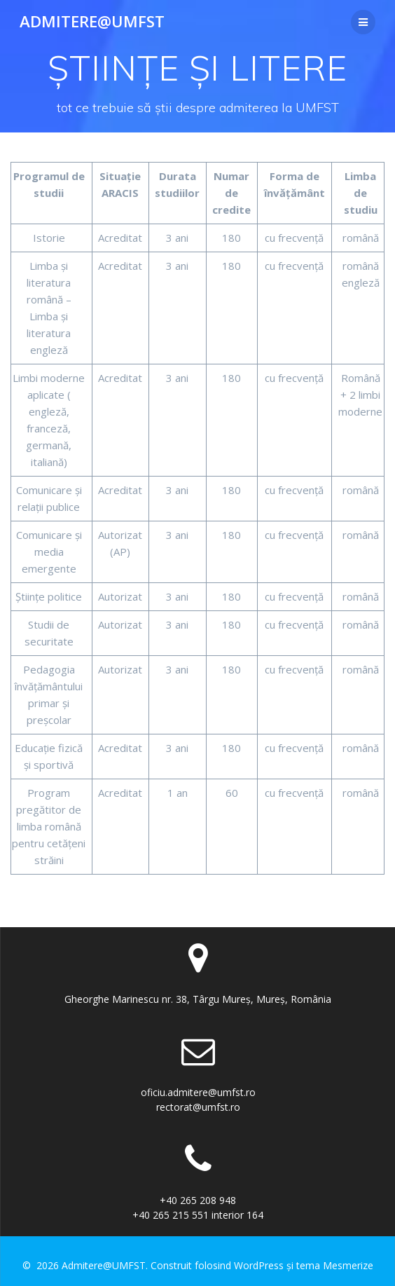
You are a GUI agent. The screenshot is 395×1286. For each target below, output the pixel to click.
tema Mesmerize (334, 1265)
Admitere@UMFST (92, 21)
